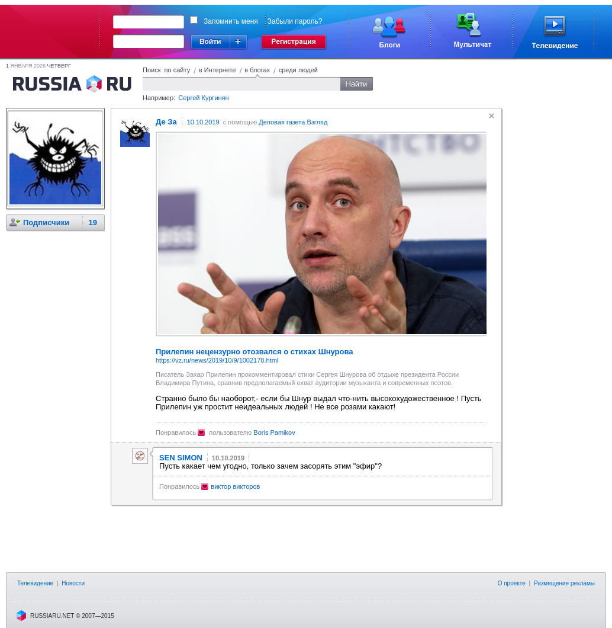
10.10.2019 (203, 122)
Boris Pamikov (274, 432)
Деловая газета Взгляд (293, 122)
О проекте (512, 583)
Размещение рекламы (564, 583)
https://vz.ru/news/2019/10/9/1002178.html (217, 360)
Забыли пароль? (295, 21)
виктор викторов (235, 486)
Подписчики (46, 222)
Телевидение (35, 583)
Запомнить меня (231, 21)
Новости (73, 583)
